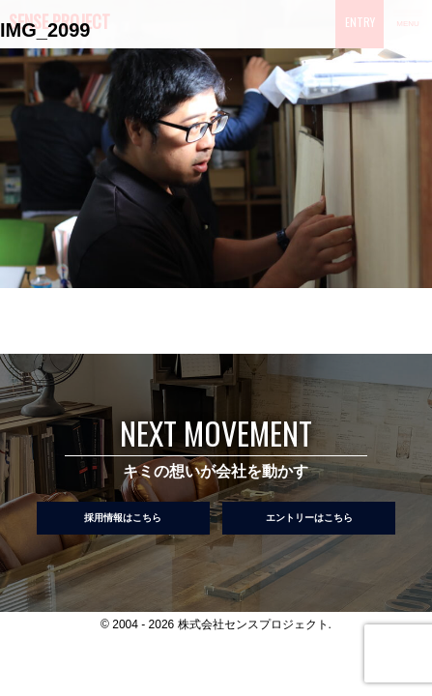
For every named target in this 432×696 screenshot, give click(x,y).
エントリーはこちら (309, 517)
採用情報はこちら (122, 517)
